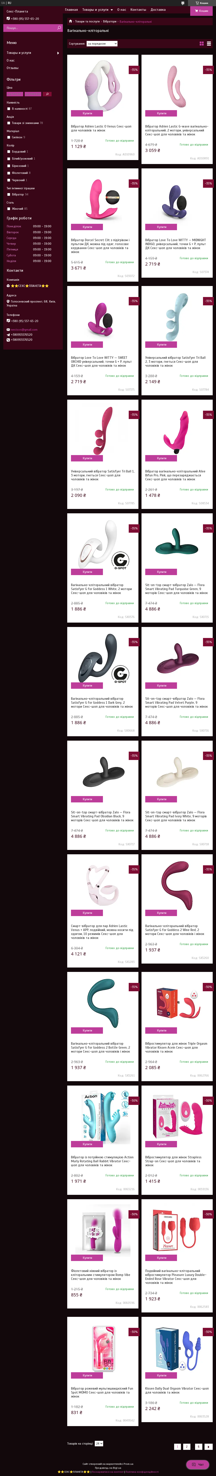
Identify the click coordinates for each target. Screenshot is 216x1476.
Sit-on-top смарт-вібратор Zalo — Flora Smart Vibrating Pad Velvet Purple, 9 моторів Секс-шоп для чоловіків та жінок (176, 703)
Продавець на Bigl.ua (108, 1467)
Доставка (158, 9)
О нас (121, 9)
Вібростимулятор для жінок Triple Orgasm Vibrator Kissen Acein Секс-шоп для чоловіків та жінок (176, 1047)
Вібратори (109, 21)
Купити (87, 113)
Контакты (138, 9)
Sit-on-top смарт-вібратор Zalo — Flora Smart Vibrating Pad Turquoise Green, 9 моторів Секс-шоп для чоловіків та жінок (176, 589)
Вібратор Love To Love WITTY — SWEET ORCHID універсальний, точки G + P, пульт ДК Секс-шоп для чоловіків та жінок (101, 362)
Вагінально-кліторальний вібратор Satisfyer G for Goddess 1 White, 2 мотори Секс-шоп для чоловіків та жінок (101, 589)
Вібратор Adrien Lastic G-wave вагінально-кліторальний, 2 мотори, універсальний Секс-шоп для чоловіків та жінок (177, 130)
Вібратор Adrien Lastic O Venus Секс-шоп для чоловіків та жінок (101, 128)
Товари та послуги (87, 21)
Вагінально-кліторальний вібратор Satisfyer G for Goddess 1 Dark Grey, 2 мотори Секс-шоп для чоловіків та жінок (102, 703)
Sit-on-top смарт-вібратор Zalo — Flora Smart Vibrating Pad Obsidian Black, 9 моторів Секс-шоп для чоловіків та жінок (102, 816)
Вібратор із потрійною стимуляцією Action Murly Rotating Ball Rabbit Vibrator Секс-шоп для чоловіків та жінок (102, 1161)
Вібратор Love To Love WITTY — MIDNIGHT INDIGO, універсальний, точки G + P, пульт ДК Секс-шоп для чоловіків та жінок (175, 244)
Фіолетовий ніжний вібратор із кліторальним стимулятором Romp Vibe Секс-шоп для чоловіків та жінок (100, 1275)
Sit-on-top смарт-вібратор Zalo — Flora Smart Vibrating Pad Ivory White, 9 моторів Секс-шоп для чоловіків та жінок (176, 816)
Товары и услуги (95, 9)
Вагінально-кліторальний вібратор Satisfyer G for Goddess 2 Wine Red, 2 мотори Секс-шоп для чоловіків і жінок (174, 930)
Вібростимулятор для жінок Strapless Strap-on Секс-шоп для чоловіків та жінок (173, 1161)
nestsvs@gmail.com (24, 330)
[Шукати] (59, 28)
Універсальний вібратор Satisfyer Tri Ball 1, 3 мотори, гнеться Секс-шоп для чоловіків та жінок (102, 475)
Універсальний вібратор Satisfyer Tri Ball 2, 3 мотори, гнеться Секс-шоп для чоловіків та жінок (175, 362)
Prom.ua (128, 1463)
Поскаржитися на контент (108, 1471)
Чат (198, 1465)
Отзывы (13, 68)
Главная (71, 9)
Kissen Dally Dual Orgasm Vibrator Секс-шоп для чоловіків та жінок (177, 1390)
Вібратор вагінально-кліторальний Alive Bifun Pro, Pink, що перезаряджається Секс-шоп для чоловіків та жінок (175, 475)
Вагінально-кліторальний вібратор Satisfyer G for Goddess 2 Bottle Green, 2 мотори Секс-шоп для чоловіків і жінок (100, 1047)
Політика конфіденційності (142, 1471)
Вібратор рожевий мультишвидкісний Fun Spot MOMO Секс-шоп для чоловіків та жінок (102, 1392)
